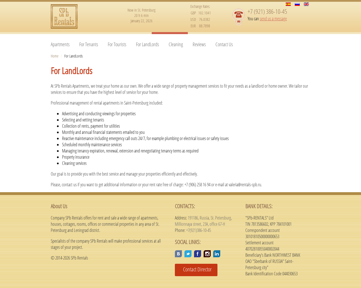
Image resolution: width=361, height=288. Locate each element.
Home (54, 56)
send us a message (273, 18)
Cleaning (176, 44)
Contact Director (195, 269)
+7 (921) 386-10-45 (267, 11)
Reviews (199, 44)
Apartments (60, 44)
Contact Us (224, 44)
